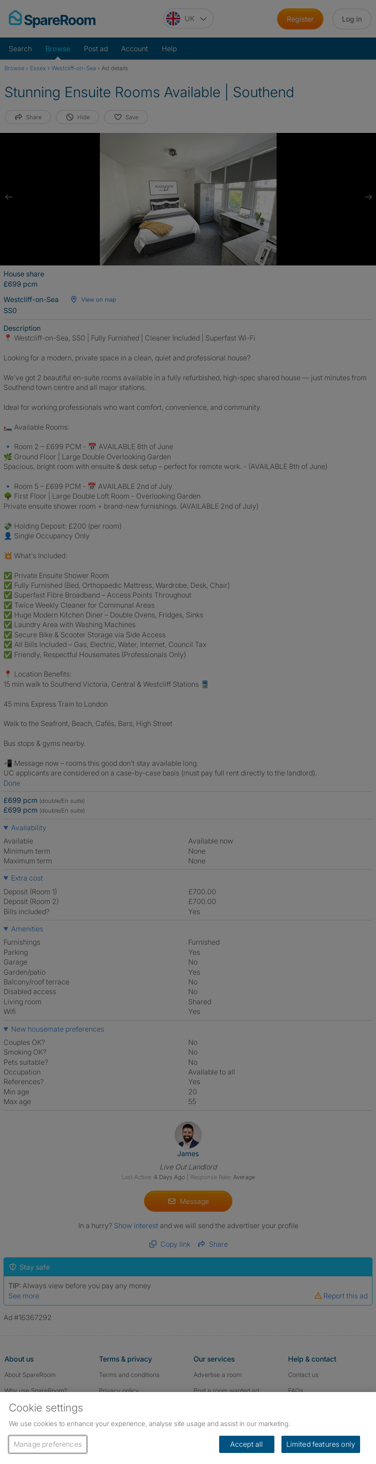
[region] (188, 1428)
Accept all (246, 1444)
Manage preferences (48, 1444)
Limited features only (320, 1444)
